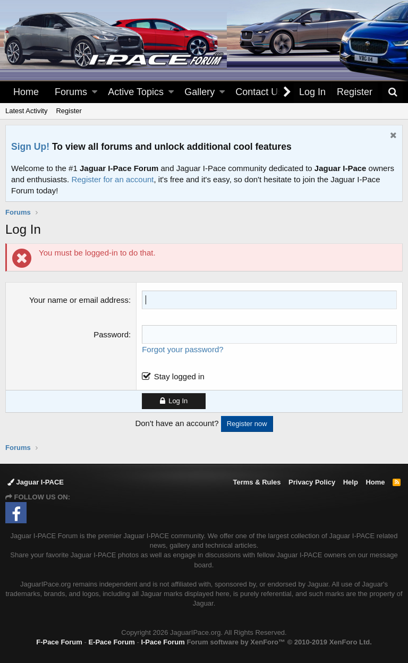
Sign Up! (30, 146)
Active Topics (136, 92)
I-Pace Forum (162, 642)
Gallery (199, 92)
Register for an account (112, 179)
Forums (71, 92)
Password (111, 334)
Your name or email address (79, 299)
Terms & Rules (256, 482)
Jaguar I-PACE (35, 482)
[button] (94, 92)
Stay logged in (179, 376)
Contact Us (259, 92)
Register (68, 111)
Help (350, 482)
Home (26, 92)
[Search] (392, 92)
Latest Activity (26, 111)
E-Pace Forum (111, 642)
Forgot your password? (182, 349)
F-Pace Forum (59, 642)
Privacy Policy (311, 482)
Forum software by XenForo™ (278, 642)
